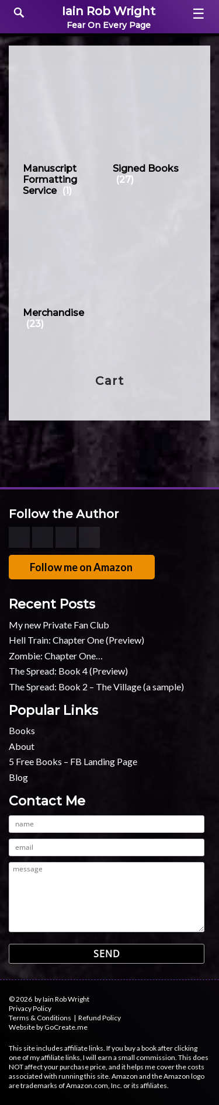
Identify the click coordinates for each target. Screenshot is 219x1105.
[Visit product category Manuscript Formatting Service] (64, 133)
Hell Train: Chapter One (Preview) (76, 639)
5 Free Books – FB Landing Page (73, 761)
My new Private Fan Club (59, 624)
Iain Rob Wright (108, 11)
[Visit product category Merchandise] (64, 272)
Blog (18, 777)
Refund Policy (99, 1017)
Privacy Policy (30, 1008)
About (21, 746)
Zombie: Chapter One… (56, 655)
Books (22, 730)
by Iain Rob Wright (61, 999)
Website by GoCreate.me (48, 1027)
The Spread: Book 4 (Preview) (68, 670)
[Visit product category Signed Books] (154, 127)
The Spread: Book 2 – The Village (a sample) (96, 686)
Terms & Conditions (40, 1017)
